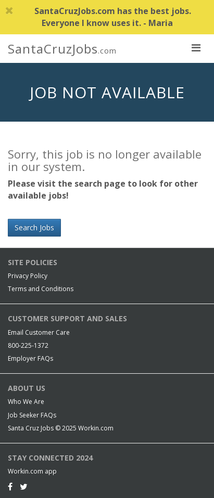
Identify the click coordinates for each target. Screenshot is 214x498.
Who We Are (26, 401)
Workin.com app (32, 471)
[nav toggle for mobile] (195, 47)
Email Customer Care (39, 332)
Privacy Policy (27, 275)
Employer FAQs (30, 358)
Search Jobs (34, 227)
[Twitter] (24, 486)
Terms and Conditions (40, 288)
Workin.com (96, 428)
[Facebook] (10, 486)
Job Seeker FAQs (32, 415)
